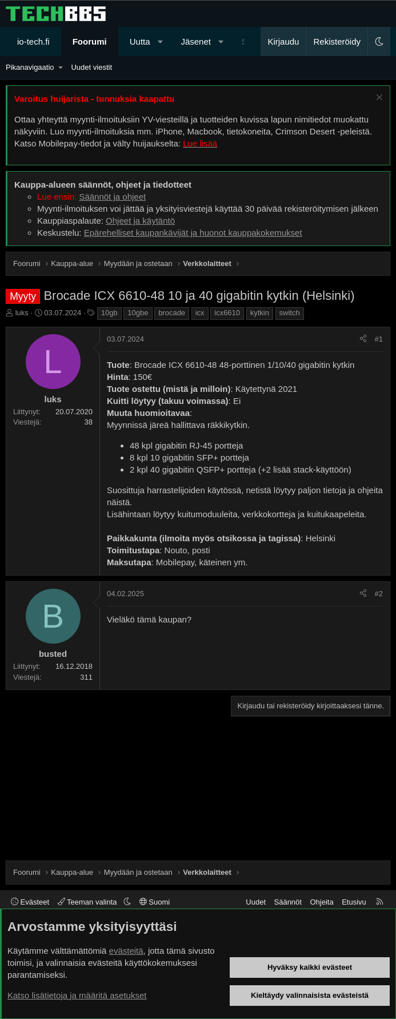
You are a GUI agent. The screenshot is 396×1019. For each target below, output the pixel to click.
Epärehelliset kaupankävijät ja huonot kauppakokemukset (193, 232)
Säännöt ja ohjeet (112, 196)
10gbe (137, 312)
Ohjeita (321, 902)
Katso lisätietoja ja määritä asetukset (76, 995)
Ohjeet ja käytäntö (140, 220)
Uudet (256, 902)
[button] (160, 41)
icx (200, 312)
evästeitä (126, 950)
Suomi (154, 902)
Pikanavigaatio (30, 67)
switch (289, 312)
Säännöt (288, 902)
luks (22, 312)
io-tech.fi (33, 41)
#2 (379, 593)
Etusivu (354, 902)
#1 (379, 339)
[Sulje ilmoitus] (378, 99)
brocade (171, 312)
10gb (109, 312)
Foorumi (90, 41)
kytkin (259, 312)
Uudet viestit (91, 67)
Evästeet (30, 902)
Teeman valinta (88, 902)
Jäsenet (196, 41)
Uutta (140, 41)
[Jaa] (363, 339)
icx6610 (227, 312)
